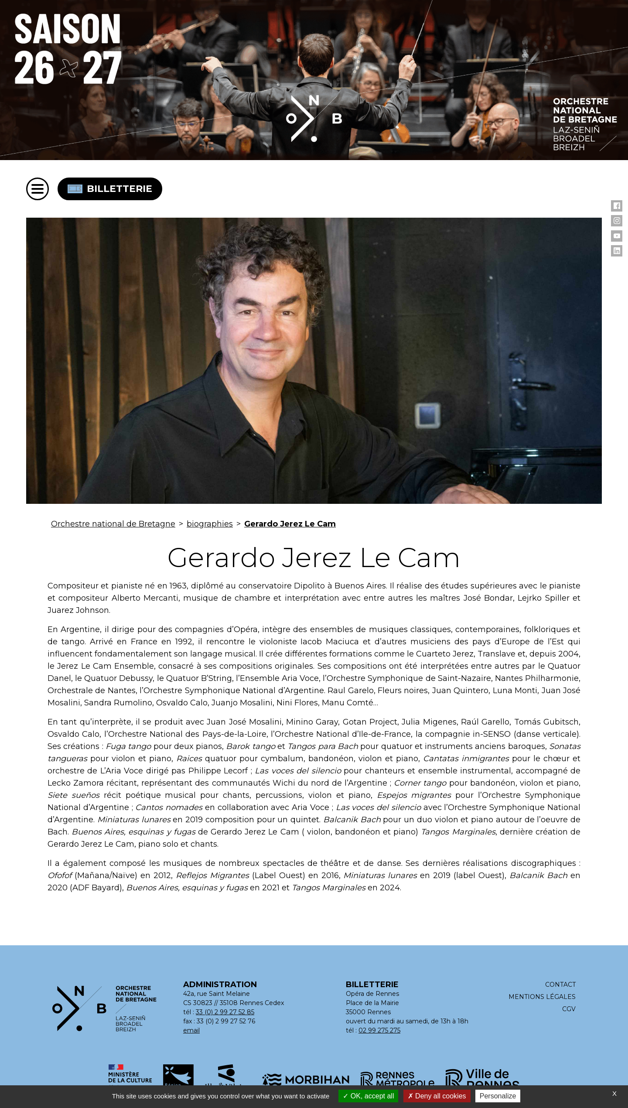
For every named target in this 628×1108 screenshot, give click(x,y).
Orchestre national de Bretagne (113, 524)
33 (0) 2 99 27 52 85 (225, 1012)
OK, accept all (368, 1096)
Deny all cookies (437, 1096)
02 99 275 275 (379, 1030)
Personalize (498, 1096)
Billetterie (110, 189)
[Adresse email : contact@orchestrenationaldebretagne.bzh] (192, 1030)
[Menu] (37, 189)
